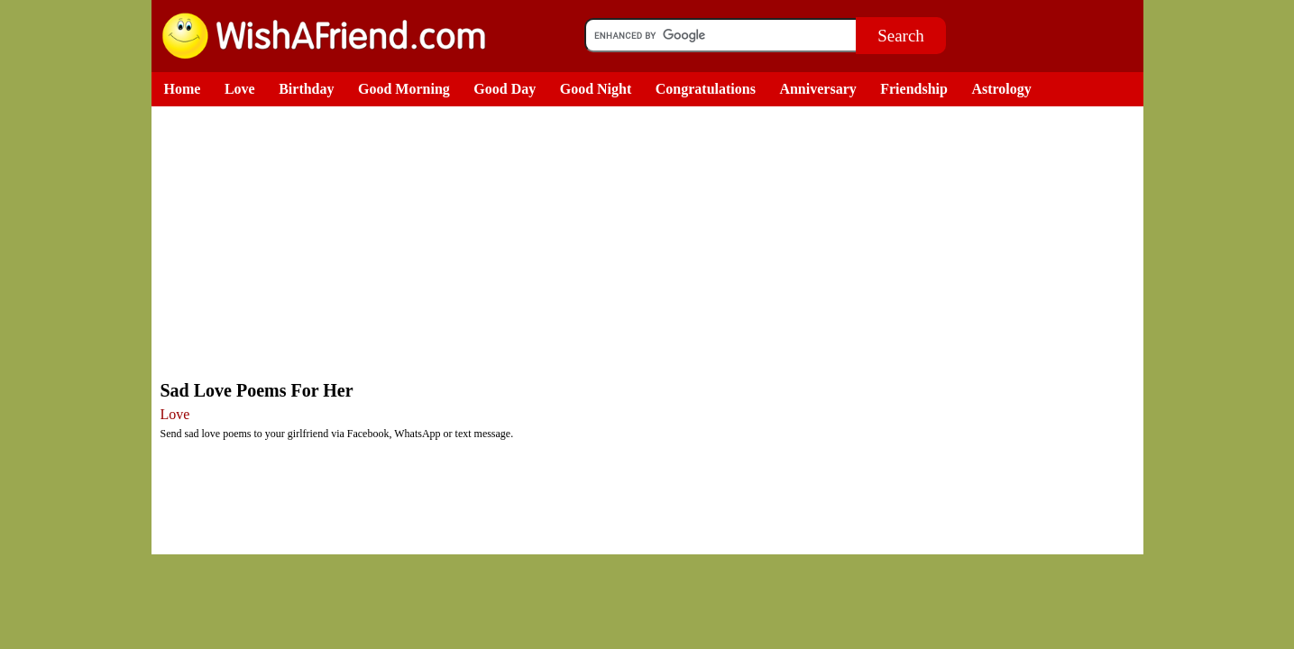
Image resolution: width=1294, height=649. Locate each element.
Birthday (306, 88)
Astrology (1001, 88)
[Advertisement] (652, 241)
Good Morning (404, 88)
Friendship (914, 88)
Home (182, 88)
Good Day (504, 88)
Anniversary (817, 88)
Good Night (596, 88)
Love (240, 88)
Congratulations (706, 88)
